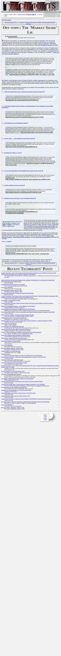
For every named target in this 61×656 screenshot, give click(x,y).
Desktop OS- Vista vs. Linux (12, 153)
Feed (5, 16)
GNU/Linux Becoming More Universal (11, 374)
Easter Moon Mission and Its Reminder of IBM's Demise (15, 335)
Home (6, 14)
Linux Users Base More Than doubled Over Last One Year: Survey (23, 171)
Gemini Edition (21, 14)
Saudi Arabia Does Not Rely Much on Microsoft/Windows (16, 329)
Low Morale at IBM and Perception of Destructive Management (17, 379)
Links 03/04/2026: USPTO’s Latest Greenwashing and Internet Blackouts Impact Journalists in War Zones (28, 312)
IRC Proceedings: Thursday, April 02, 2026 (12, 348)
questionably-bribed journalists (21, 237)
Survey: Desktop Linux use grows (14, 185)
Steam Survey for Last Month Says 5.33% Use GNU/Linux (16, 390)
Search (40, 14)
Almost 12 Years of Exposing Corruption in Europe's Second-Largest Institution (21, 332)
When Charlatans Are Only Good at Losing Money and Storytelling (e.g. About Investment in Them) (26, 321)
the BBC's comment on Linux (49, 45)
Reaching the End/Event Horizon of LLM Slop (13, 285)
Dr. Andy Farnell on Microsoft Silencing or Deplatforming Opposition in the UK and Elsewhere (25, 402)
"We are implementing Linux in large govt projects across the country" (24, 92)
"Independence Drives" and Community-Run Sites (14, 318)
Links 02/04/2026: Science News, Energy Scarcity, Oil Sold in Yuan (18, 393)
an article (50, 51)
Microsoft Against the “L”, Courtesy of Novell (17, 23)
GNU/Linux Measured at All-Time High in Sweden (14, 363)
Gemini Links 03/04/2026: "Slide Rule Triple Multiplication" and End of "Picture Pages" (23, 357)
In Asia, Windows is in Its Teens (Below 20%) (13, 371)
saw (41, 44)
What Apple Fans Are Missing (9, 324)
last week (40, 80)
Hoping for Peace (5, 354)
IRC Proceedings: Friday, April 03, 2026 (11, 290)
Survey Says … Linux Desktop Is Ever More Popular (19, 139)
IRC (15, 14)
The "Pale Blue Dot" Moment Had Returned (12, 327)
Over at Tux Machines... (7, 287)
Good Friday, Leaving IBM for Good (10, 300)
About (10, 14)
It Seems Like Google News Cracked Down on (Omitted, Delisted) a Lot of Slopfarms (23, 384)
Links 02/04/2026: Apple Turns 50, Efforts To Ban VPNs (15, 396)
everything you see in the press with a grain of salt (41, 226)
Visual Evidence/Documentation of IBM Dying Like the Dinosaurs (18, 309)
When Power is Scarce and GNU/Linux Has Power (14, 338)
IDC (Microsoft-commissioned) (41, 237)
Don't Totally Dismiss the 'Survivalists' (11, 341)
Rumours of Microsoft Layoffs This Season (12, 360)
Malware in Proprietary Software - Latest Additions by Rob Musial (18, 306)
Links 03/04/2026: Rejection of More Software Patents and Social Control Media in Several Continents (27, 303)
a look (8, 242)
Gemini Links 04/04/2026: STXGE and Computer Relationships (17, 293)
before (47, 44)
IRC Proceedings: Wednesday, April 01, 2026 (12, 408)
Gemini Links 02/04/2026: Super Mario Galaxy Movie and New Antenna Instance (22, 382)
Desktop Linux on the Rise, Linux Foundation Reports (20, 198)
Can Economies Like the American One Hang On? (14, 387)
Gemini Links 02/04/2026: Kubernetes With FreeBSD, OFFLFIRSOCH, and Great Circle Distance (26, 399)
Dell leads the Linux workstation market (16, 123)
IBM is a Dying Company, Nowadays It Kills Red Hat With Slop (17, 315)
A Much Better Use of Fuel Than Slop (10, 351)
